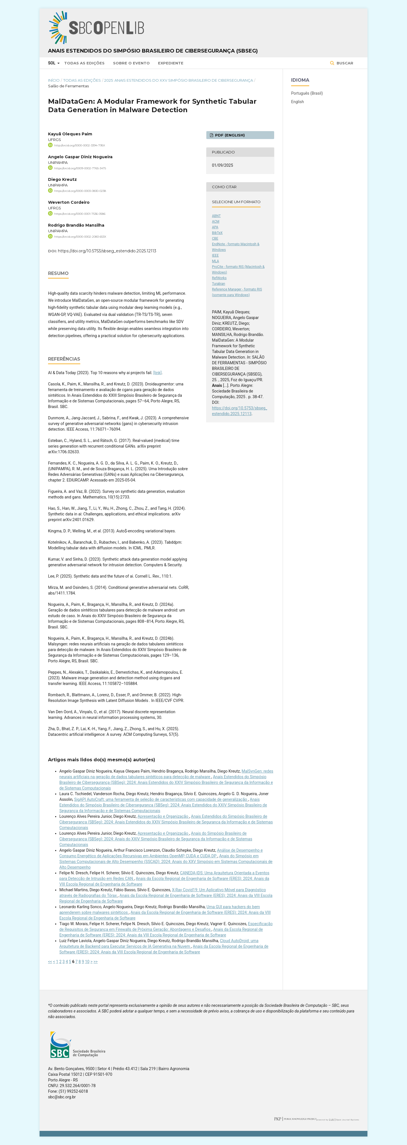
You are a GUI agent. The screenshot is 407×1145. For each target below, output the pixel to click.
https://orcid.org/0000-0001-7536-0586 (79, 214)
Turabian (218, 284)
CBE (215, 238)
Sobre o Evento (131, 63)
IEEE (215, 255)
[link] (157, 372)
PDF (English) (229, 135)
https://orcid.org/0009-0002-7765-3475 (80, 168)
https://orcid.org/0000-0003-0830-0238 (80, 191)
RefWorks (219, 278)
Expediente (170, 63)
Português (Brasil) (307, 93)
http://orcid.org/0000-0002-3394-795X (79, 145)
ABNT (216, 216)
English (297, 101)
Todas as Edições (84, 63)
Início (54, 80)
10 (87, 961)
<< (50, 961)
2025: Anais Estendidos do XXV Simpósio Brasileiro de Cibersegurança (178, 80)
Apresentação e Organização (163, 816)
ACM (215, 222)
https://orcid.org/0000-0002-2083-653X (80, 236)
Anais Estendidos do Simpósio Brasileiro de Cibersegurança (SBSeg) (153, 51)
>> (96, 961)
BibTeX (217, 233)
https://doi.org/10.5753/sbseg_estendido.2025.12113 (107, 250)
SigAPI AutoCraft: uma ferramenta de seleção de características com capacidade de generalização (161, 799)
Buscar (344, 63)
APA (215, 227)
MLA (215, 261)
